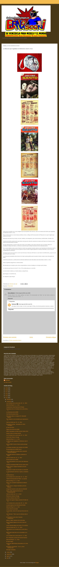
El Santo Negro (9, 541)
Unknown (14, 304)
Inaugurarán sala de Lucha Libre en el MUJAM (16, 489)
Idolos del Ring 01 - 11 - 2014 (12, 539)
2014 (6, 397)
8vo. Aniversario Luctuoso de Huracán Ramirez (16, 537)
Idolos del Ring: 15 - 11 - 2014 (13, 480)
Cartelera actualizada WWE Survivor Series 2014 (17, 464)
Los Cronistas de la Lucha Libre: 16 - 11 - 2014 (16, 476)
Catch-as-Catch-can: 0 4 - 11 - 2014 (14, 527)
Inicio (31, 337)
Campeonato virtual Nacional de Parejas (15, 407)
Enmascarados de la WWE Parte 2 (14, 449)
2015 (6, 395)
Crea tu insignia (17, 348)
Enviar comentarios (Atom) (15, 340)
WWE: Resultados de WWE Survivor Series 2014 (17, 431)
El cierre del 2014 (10, 427)
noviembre (9, 401)
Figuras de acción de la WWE (12, 429)
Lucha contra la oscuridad (12, 508)
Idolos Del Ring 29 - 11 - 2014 (13, 405)
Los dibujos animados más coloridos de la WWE (17, 447)
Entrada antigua (51, 337)
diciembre (9, 399)
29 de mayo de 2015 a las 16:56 (23, 293)
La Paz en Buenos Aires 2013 (12, 498)
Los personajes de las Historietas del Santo (15, 505)
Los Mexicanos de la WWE (12, 412)
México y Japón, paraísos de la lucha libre (15, 520)
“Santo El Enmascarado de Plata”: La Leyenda (16, 478)
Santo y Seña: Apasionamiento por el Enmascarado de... (14, 491)
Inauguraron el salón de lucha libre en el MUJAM (17, 469)
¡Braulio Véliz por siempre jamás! (13, 433)
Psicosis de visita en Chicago (12, 496)
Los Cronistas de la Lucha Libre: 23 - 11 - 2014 (16, 435)
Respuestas (12, 301)
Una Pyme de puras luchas (12, 414)
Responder (10, 298)
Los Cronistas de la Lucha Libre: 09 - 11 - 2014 (16, 503)
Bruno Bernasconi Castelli (9, 348)
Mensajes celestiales (10, 549)
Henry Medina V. (12, 293)
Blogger (37, 562)
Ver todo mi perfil (7, 382)
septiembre (9, 554)
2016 (6, 393)
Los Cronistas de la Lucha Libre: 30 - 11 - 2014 (16, 403)
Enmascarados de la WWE (12, 459)
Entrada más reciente (9, 337)
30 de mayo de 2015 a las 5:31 (25, 304)
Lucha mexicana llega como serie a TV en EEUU (17, 525)
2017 (6, 391)
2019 (6, 388)
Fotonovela (10, 286)
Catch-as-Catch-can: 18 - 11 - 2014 (14, 457)
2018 (6, 390)
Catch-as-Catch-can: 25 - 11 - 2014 (14, 422)
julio (8, 558)
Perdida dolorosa (10, 474)
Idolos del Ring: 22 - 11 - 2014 (13, 439)
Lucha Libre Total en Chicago (12, 437)
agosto (8, 556)
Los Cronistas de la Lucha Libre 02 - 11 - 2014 (16, 535)
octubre (8, 552)
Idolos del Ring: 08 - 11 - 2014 (13, 507)
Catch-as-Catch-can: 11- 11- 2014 (13, 494)
